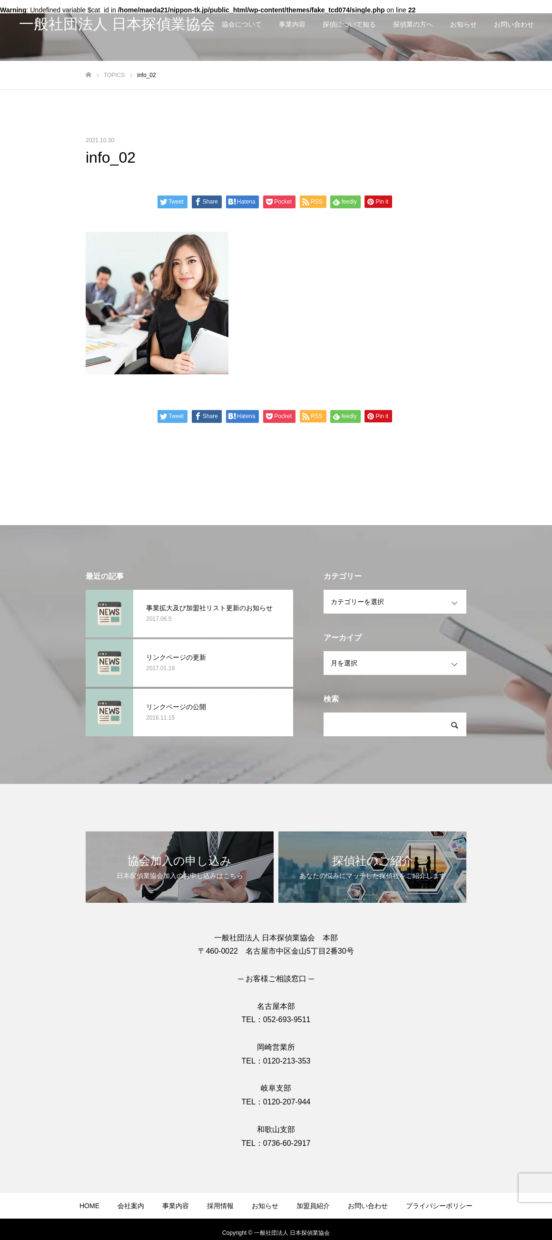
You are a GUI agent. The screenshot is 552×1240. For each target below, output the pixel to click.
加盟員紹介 (313, 1206)
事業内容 (292, 24)
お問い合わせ (514, 24)
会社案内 (131, 1206)
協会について (242, 24)
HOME (89, 1206)
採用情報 (220, 1206)
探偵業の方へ (413, 24)
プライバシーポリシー (439, 1206)
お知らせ (463, 24)
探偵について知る (349, 24)
